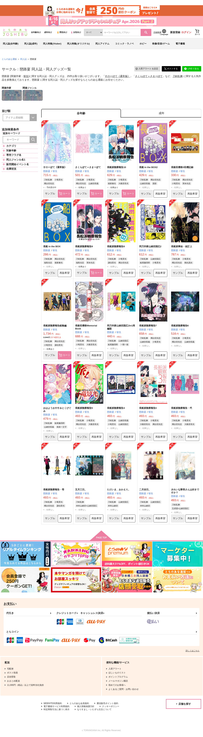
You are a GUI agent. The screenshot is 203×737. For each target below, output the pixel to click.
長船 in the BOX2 (148, 167)
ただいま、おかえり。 (118, 490)
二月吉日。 (145, 490)
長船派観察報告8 (116, 246)
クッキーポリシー (110, 706)
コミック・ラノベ (124, 43)
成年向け (48, 32)
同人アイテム (102, 43)
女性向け (75, 32)
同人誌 (23, 59)
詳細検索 (157, 32)
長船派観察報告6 (180, 325)
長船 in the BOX (51, 246)
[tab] (161, 113)
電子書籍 (180, 43)
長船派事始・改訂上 (181, 246)
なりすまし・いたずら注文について (94, 710)
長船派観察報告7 (148, 325)
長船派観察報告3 (148, 408)
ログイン (186, 32)
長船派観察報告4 (116, 408)
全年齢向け (36, 32)
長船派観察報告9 (84, 246)
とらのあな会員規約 (79, 703)
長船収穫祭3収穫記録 (182, 167)
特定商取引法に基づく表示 (56, 710)
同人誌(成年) (30, 43)
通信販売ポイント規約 (107, 703)
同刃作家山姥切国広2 (150, 246)
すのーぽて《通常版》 (117, 76)
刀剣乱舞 (178, 76)
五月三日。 (81, 490)
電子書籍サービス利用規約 (56, 706)
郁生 (26, 76)
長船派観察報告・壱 (53, 490)
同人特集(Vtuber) (52, 43)
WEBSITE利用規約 (53, 703)
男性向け (62, 32)
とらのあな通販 (9, 59)
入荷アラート (146, 68)
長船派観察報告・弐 (181, 408)
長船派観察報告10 (116, 167)
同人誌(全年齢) (10, 43)
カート (64, 194)
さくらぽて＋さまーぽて (149, 76)
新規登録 (175, 32)
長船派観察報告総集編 (55, 325)
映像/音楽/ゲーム (161, 43)
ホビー (143, 43)
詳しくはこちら (192, 651)
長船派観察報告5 (84, 408)
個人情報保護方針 (85, 706)
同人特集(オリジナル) (78, 43)
